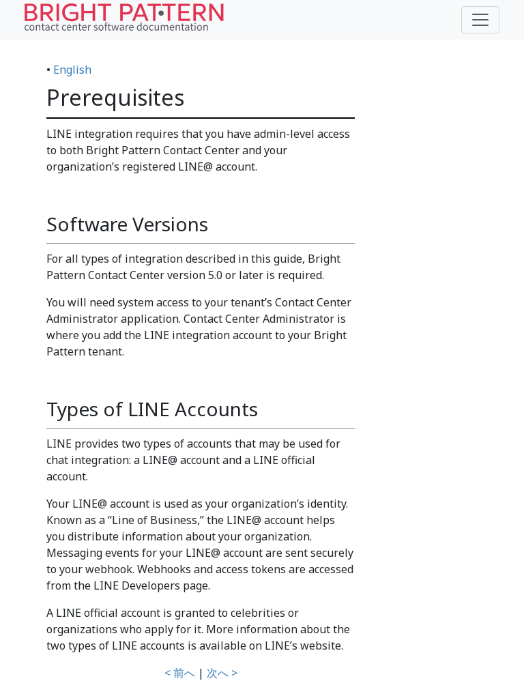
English (72, 69)
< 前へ (179, 672)
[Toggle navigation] (480, 19)
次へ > (222, 672)
